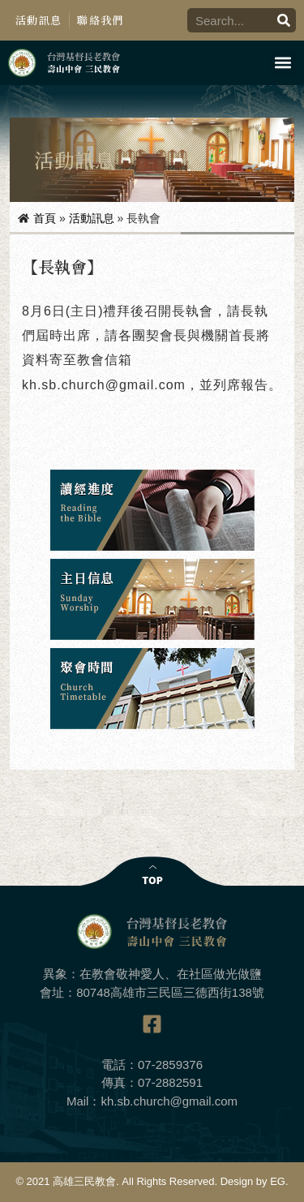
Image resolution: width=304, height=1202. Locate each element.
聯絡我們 (100, 20)
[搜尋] (284, 20)
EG (277, 1181)
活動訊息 (38, 20)
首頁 (44, 218)
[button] (282, 62)
